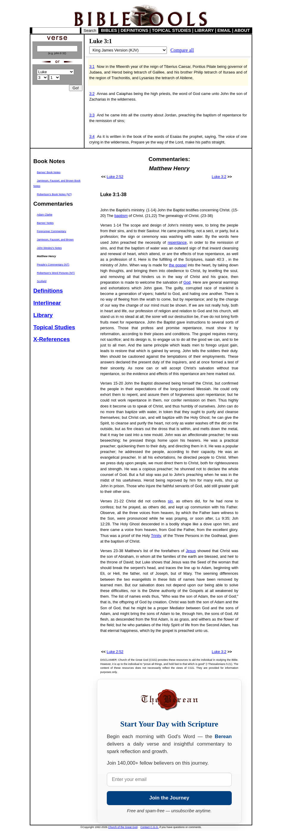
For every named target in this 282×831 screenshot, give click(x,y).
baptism (121, 215)
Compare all (182, 50)
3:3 (92, 115)
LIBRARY (204, 30)
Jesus (191, 551)
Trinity (156, 535)
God (186, 282)
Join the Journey (169, 798)
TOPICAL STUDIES (171, 30)
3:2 (92, 93)
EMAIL (224, 30)
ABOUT (242, 30)
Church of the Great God (123, 827)
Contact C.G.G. (149, 827)
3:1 (92, 66)
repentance (177, 242)
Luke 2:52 (115, 176)
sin (170, 501)
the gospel (178, 265)
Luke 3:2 (219, 176)
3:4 (92, 136)
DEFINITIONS (134, 30)
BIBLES (109, 30)
